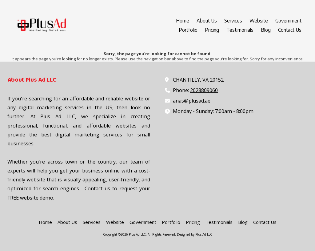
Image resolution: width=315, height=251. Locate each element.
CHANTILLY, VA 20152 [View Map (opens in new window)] (198, 79)
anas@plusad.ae (191, 100)
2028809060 (204, 90)
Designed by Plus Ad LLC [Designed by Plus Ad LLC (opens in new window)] (194, 234)
